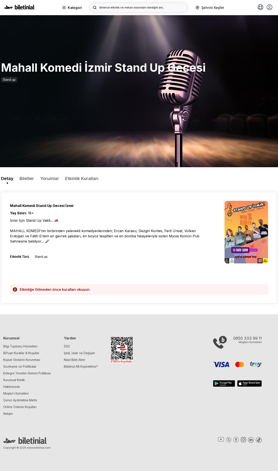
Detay (7, 178)
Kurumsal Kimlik (14, 380)
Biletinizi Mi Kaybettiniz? (81, 366)
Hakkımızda (11, 386)
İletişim (8, 413)
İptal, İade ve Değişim (79, 353)
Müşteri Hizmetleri (16, 393)
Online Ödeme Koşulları (19, 407)
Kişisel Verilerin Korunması (21, 360)
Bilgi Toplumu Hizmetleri (20, 346)
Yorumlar (49, 178)
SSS (67, 346)
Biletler (27, 178)
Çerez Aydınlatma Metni (20, 400)
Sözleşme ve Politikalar (19, 366)
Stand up (9, 79)
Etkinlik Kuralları (81, 178)
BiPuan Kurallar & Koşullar (21, 353)
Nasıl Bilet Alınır (74, 360)
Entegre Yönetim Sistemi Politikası (27, 373)
